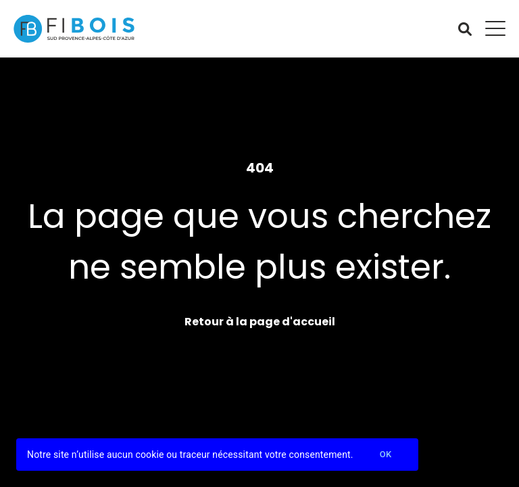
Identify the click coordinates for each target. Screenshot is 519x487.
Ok (385, 454)
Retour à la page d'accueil (259, 321)
